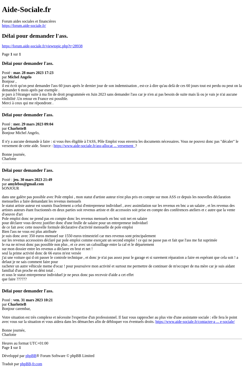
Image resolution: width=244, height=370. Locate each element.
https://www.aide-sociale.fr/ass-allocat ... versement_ (94, 146)
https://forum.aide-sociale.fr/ (24, 26)
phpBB (31, 356)
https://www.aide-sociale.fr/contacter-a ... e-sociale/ (195, 322)
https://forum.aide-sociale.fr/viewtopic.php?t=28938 (42, 46)
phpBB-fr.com (31, 364)
